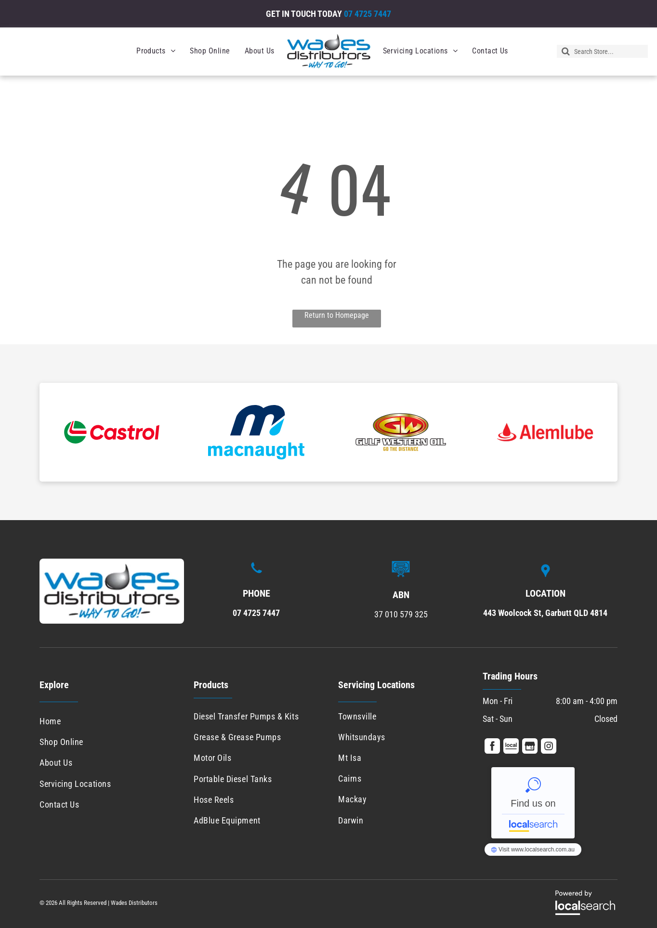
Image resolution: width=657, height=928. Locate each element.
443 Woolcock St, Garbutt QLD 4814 (545, 613)
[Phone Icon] (256, 574)
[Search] (602, 51)
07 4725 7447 (367, 14)
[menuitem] (156, 51)
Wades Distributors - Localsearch (533, 802)
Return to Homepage (336, 315)
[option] (111, 432)
